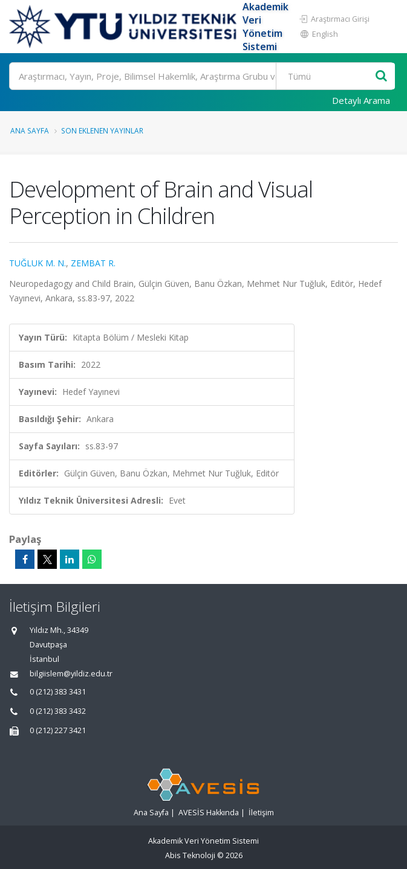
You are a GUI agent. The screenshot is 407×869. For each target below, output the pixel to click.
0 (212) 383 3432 (58, 711)
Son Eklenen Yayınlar (102, 130)
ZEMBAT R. (93, 263)
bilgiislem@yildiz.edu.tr (71, 674)
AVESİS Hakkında (208, 812)
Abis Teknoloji (190, 855)
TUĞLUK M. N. (37, 263)
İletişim (261, 812)
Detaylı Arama (361, 100)
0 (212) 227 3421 (58, 730)
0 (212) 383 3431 (58, 692)
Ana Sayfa (29, 130)
